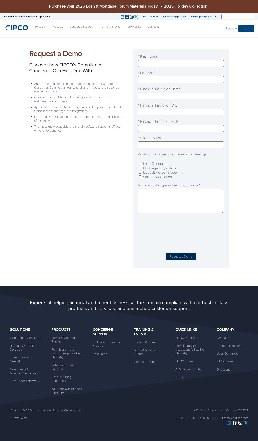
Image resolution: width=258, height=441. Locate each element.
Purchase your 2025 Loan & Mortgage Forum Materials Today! (104, 6)
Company (153, 26)
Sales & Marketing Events (146, 352)
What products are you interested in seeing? (172, 154)
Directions (223, 370)
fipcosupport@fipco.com (204, 16)
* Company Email (151, 138)
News (179, 377)
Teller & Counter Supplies (62, 367)
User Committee (228, 354)
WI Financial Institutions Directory (66, 391)
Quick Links (134, 26)
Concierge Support (81, 26)
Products (57, 26)
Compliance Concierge (25, 338)
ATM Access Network (24, 381)
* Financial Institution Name (159, 89)
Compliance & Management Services (25, 371)
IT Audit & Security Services (22, 348)
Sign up (229, 28)
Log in (246, 28)
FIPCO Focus (184, 361)
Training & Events (109, 26)
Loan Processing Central (21, 359)
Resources (100, 354)
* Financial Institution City (157, 105)
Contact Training (145, 362)
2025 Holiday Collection (185, 6)
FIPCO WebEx (185, 338)
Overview (223, 338)
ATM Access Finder (188, 369)
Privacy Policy (18, 418)
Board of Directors (229, 346)
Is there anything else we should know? (169, 185)
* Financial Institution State (158, 121)
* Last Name (147, 73)
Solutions (40, 26)
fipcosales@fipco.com (174, 16)
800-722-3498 (150, 16)
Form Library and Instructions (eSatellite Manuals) (65, 353)
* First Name (147, 56)
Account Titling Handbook (61, 379)
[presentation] (181, 234)
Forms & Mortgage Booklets (64, 340)
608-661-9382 (210, 418)
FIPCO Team (225, 361)
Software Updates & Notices (106, 344)
